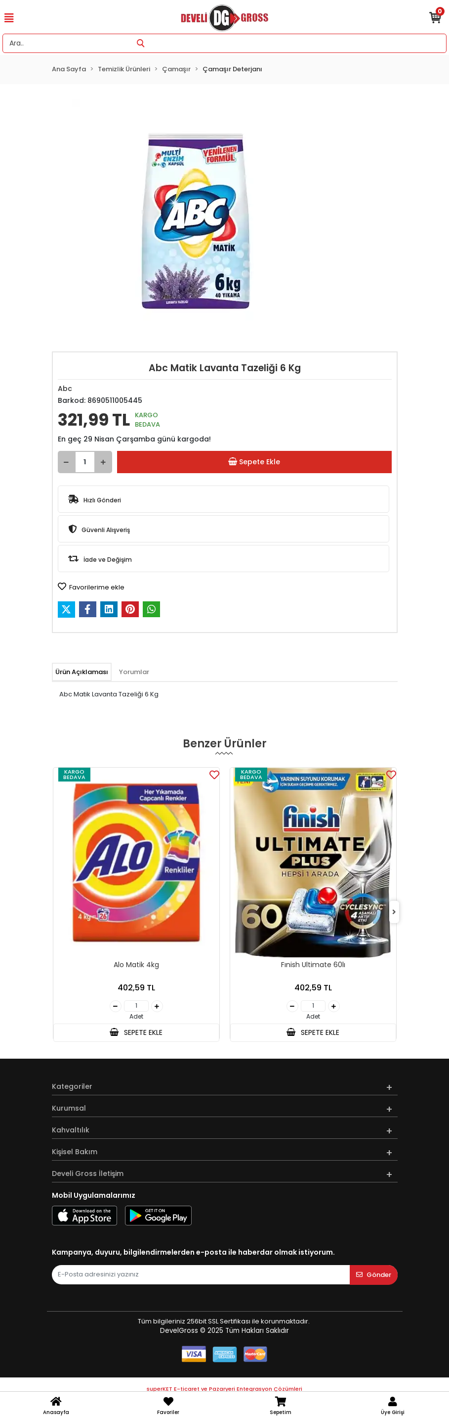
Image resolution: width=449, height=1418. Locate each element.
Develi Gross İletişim (87, 1173)
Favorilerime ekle (91, 587)
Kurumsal (69, 1108)
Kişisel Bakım (74, 1152)
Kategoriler (72, 1086)
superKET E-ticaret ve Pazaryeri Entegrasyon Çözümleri (224, 1389)
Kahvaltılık (70, 1130)
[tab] (82, 672)
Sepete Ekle (254, 462)
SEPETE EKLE (136, 1032)
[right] (394, 912)
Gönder (373, 1274)
